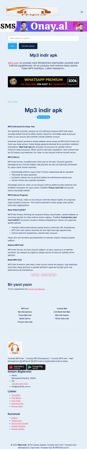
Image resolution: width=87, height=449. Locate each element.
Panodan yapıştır (28, 46)
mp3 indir (35, 275)
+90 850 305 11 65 (20, 384)
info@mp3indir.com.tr (21, 386)
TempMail (16, 395)
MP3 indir (13, 62)
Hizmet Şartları (18, 429)
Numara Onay (18, 403)
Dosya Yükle (17, 406)
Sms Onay (16, 401)
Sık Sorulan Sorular (20, 423)
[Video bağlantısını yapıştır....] (43, 38)
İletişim (15, 418)
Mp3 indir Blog (43, 117)
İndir (12, 46)
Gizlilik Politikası (18, 426)
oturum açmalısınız (36, 289)
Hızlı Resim (16, 398)
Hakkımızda (17, 420)
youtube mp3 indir (49, 275)
